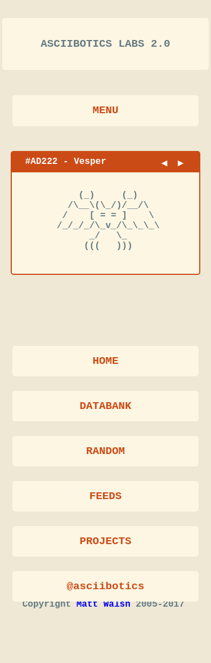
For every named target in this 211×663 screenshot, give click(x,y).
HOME (105, 362)
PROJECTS (105, 542)
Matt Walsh (104, 624)
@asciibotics (105, 587)
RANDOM (105, 452)
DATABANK (105, 407)
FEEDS (105, 497)
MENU (105, 114)
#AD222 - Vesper (65, 165)
